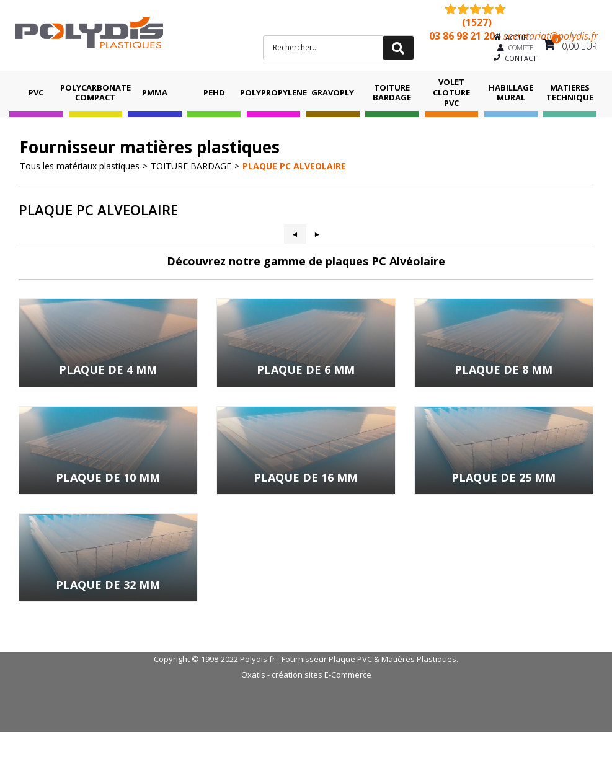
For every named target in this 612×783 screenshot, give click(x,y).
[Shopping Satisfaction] (469, 8)
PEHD (214, 92)
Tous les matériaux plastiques (80, 166)
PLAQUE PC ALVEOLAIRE (294, 166)
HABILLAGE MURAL (511, 93)
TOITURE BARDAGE (392, 93)
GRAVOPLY (332, 92)
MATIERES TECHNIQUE (569, 93)
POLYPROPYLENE (273, 92)
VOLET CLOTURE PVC (451, 92)
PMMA (154, 92)
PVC (36, 92)
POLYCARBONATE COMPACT (95, 93)
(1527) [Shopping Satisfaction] (477, 22)
